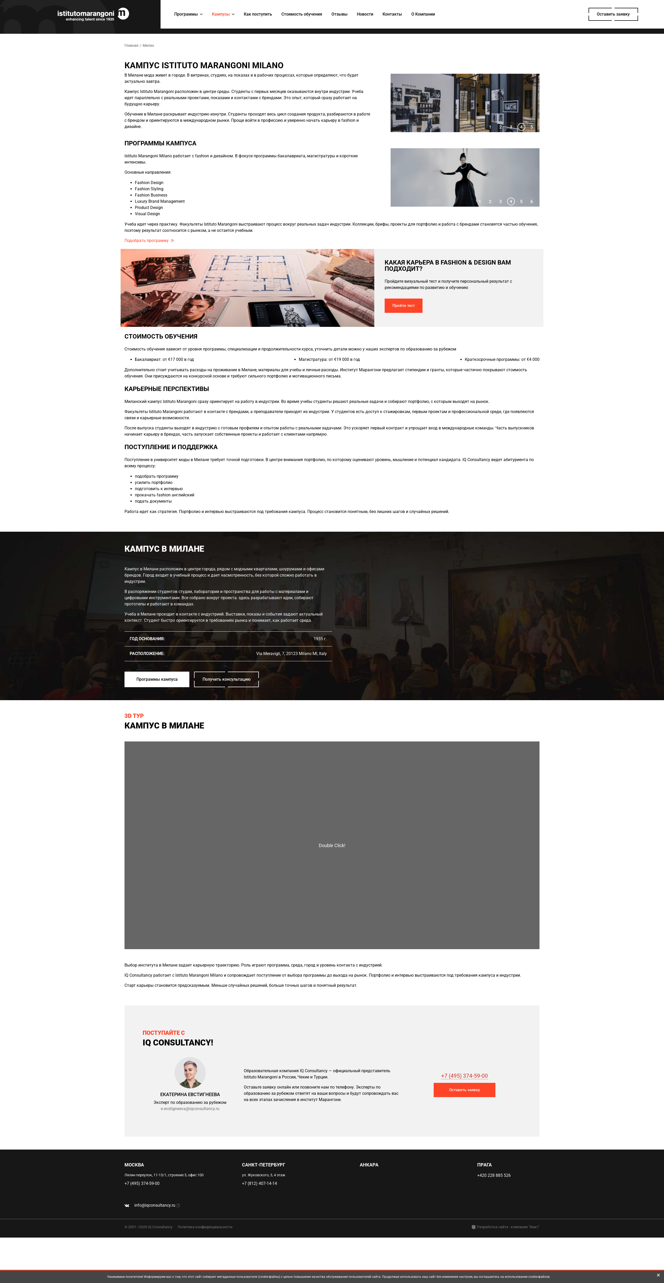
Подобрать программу (147, 240)
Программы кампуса (157, 679)
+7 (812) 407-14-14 (259, 1183)
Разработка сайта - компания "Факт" (506, 1227)
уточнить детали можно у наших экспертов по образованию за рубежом (385, 349)
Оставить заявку (613, 14)
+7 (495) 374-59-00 (464, 1076)
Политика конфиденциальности (205, 1227)
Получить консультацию (227, 679)
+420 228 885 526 (494, 1175)
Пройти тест (403, 305)
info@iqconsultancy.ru (154, 1205)
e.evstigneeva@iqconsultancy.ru (190, 1108)
